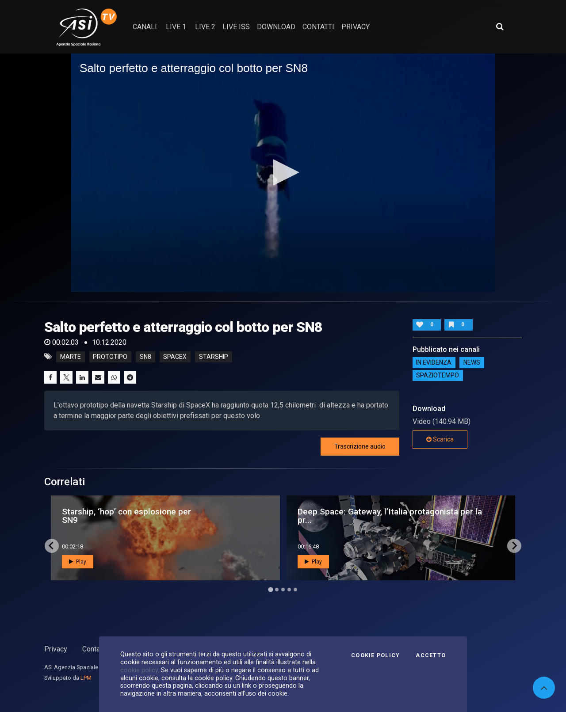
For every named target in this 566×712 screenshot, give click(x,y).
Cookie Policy (375, 655)
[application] (283, 172)
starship (213, 356)
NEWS (471, 362)
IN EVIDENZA (433, 362)
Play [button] (77, 562)
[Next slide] (514, 546)
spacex (175, 356)
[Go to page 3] (283, 589)
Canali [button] (145, 27)
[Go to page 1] (270, 589)
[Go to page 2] (277, 589)
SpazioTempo (437, 375)
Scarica (440, 439)
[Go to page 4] (289, 589)
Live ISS (236, 27)
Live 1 (176, 27)
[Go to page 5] (295, 589)
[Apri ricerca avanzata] (500, 26)
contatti (318, 27)
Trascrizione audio (360, 446)
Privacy (55, 649)
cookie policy (139, 670)
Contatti (94, 649)
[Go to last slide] (52, 546)
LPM (86, 677)
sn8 (145, 356)
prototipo (110, 356)
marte (70, 356)
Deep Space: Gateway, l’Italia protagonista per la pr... (390, 515)
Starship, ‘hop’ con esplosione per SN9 (126, 515)
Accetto (431, 655)
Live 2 (205, 27)
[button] (283, 172)
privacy (355, 27)
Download (276, 27)
